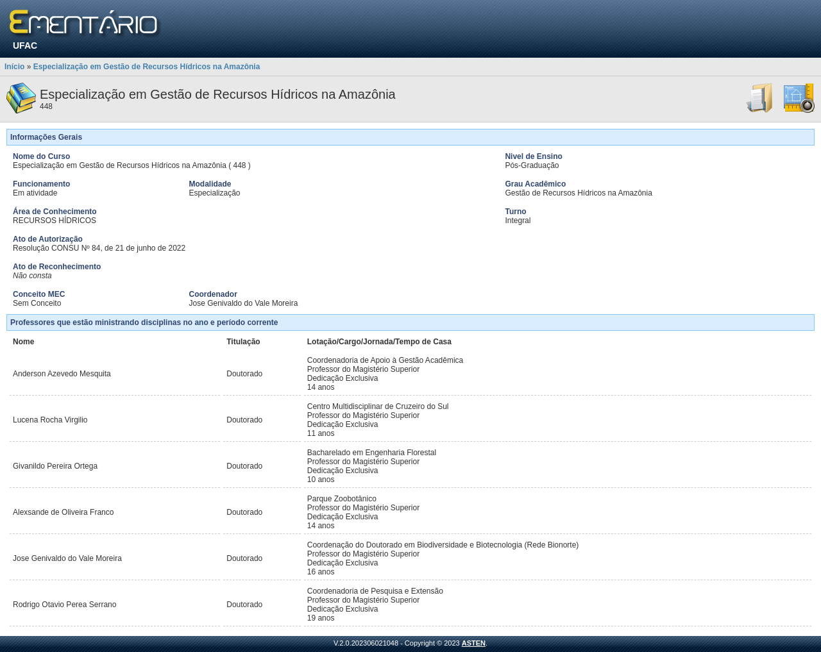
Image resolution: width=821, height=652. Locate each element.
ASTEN (474, 643)
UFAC (25, 45)
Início (14, 66)
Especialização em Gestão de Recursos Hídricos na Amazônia (146, 66)
